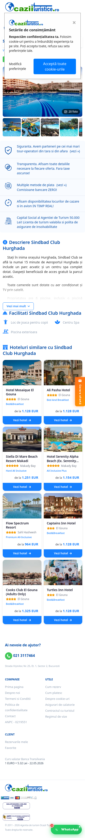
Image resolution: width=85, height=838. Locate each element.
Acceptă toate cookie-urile (54, 66)
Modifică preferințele (17, 66)
